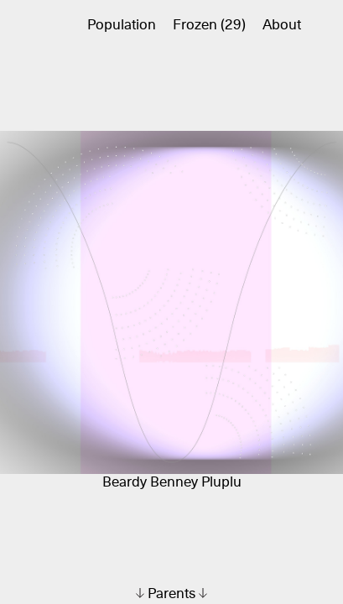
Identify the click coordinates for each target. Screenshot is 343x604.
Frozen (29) (209, 25)
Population (121, 25)
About (281, 25)
